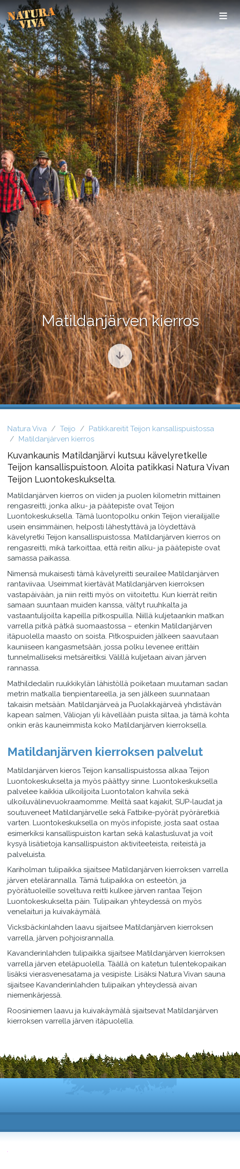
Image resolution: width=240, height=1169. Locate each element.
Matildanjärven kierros (56, 439)
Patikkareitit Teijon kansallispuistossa (151, 428)
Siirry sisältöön (115, 351)
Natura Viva (27, 428)
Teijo (68, 428)
